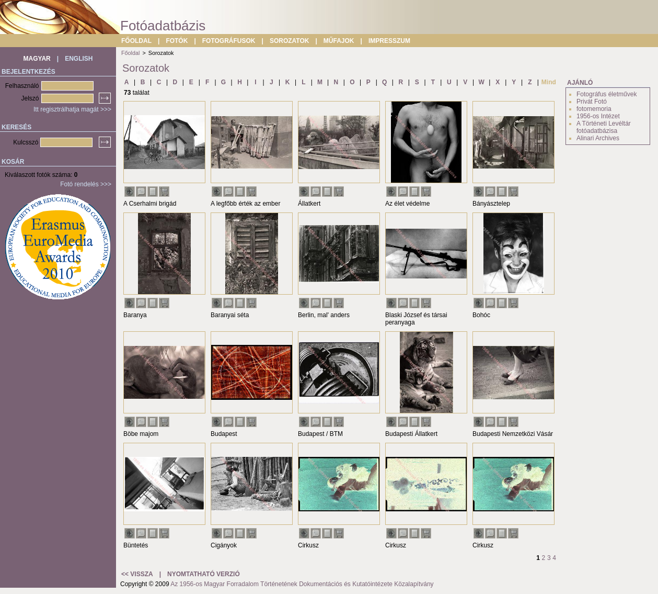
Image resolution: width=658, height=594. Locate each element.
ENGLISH (79, 58)
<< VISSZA (137, 574)
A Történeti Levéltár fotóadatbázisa (603, 127)
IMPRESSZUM (389, 40)
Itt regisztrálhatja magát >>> (72, 109)
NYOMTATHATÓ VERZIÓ (203, 574)
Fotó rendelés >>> (85, 184)
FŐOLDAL (136, 40)
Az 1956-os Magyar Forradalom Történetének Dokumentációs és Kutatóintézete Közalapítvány (301, 584)
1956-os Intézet (598, 116)
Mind (548, 82)
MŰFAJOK (339, 40)
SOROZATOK (289, 40)
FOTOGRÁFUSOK (229, 40)
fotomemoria (593, 109)
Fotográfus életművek (606, 94)
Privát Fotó (591, 101)
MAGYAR (37, 58)
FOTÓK (177, 40)
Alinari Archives (597, 138)
